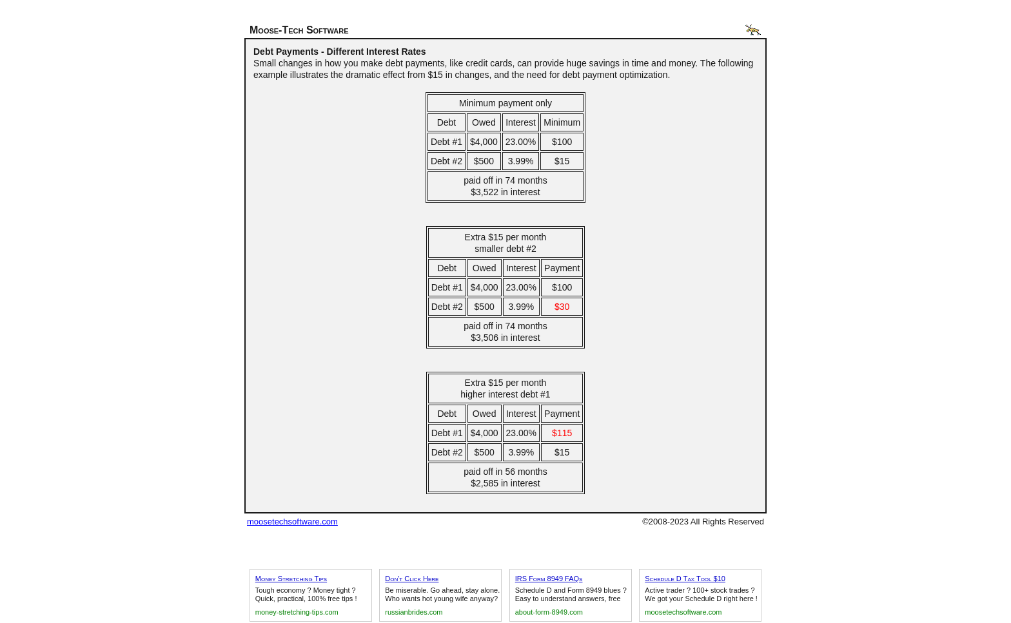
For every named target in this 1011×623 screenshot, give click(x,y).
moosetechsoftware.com (292, 521)
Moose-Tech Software (299, 29)
